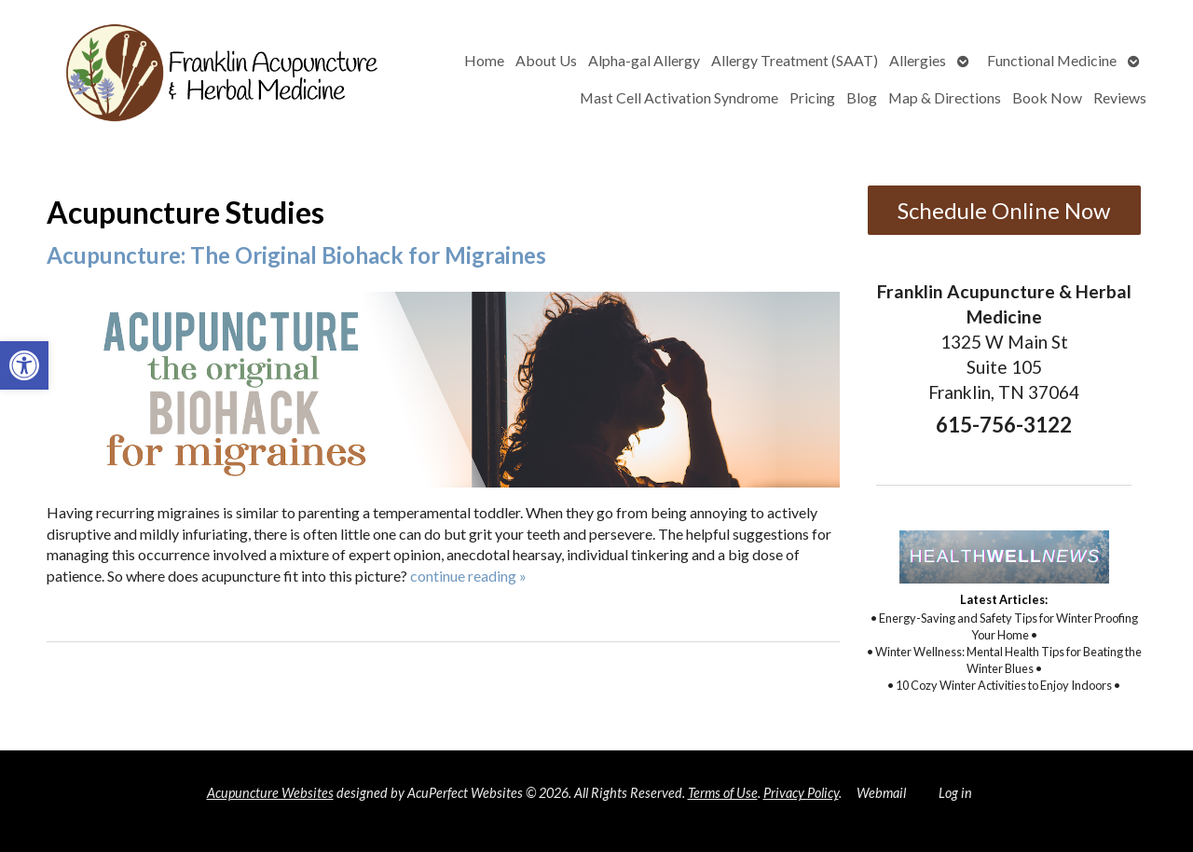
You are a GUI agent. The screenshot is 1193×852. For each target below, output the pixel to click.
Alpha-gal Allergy (644, 60)
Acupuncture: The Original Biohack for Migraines (296, 254)
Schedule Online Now (1004, 210)
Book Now (1047, 97)
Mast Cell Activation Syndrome (679, 97)
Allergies (917, 60)
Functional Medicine (1052, 60)
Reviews (1119, 97)
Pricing (812, 97)
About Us (546, 60)
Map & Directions (944, 97)
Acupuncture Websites (270, 793)
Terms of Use (723, 793)
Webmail (881, 793)
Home (484, 60)
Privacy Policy (801, 793)
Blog (861, 97)
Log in (955, 793)
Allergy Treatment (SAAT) (794, 60)
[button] (24, 365)
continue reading (468, 575)
